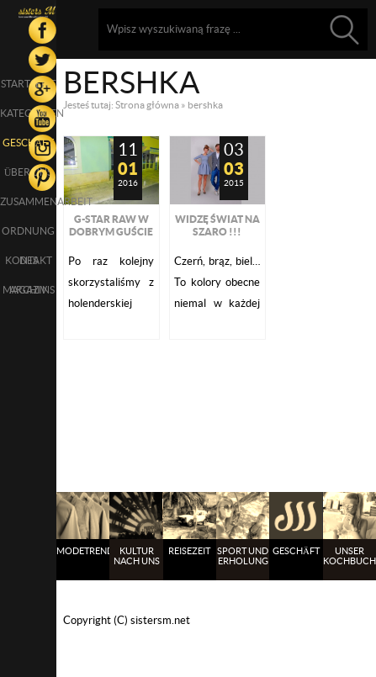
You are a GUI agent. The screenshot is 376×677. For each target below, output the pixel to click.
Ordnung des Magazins (28, 235)
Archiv (28, 289)
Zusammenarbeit (28, 201)
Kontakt (28, 260)
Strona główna (147, 104)
